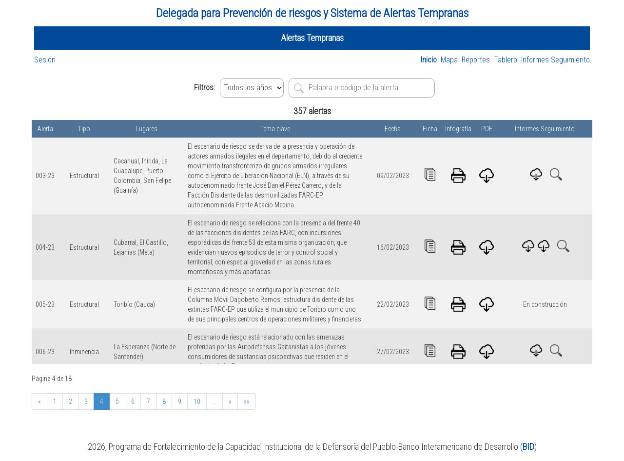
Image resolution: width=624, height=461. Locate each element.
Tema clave (275, 129)
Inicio (429, 59)
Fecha (393, 129)
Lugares (146, 129)
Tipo (84, 129)
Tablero (505, 59)
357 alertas (312, 111)
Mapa (449, 59)
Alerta (45, 129)
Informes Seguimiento (555, 59)
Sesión (45, 59)
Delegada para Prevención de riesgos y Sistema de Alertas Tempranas (312, 13)
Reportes (476, 59)
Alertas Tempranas (312, 38)
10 (197, 401)
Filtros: (204, 87)
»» (247, 401)
